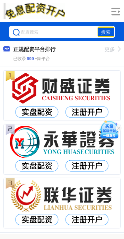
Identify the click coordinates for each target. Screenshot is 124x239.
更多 (112, 49)
